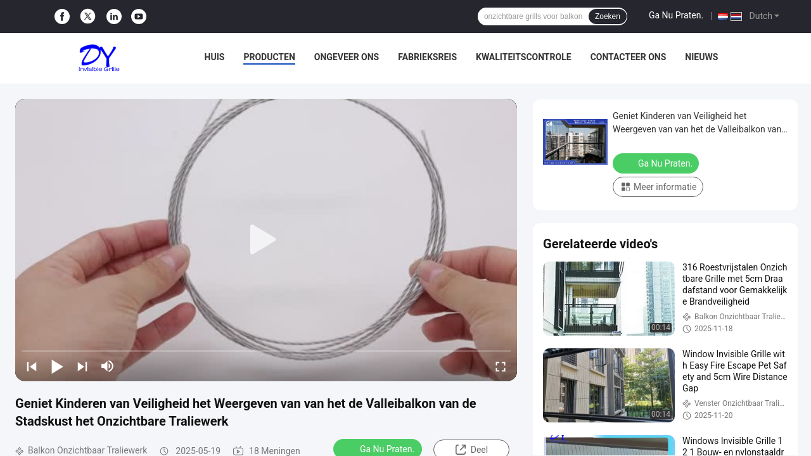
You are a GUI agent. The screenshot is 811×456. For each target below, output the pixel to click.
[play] (266, 240)
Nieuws (701, 57)
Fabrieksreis (427, 57)
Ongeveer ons (346, 57)
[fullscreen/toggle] (500, 366)
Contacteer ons (629, 57)
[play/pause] (57, 366)
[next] (82, 366)
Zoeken (607, 16)
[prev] (31, 366)
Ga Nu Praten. (676, 15)
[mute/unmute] (107, 366)
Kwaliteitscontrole (524, 57)
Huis (215, 57)
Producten (269, 57)
